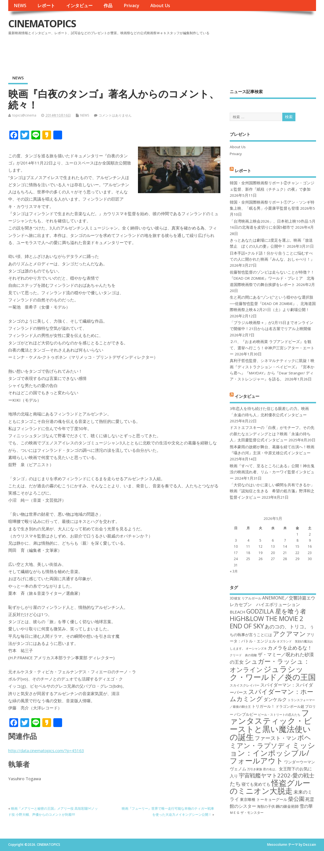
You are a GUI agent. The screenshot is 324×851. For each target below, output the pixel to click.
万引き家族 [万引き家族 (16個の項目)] (254, 769)
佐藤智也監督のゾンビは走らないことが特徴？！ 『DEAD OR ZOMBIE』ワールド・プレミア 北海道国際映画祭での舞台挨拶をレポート (272, 278)
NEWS (20, 5)
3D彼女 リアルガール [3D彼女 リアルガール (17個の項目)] (245, 598)
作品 (108, 5)
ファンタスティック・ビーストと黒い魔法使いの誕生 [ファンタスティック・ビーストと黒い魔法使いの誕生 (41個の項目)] (271, 724)
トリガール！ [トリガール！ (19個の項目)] (263, 706)
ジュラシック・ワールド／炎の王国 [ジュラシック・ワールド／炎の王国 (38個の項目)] (273, 673)
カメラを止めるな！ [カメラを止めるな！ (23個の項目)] (290, 647)
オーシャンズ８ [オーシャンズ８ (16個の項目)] (256, 648)
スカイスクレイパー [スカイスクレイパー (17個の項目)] (244, 685)
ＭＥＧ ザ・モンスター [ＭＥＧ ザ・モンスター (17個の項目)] (247, 812)
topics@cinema (24, 115)
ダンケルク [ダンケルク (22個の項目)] (275, 699)
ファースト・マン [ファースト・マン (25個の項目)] (276, 738)
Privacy (131, 5)
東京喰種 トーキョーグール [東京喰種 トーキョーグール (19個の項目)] (263, 799)
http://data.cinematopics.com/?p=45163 (46, 750)
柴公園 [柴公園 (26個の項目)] (296, 799)
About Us (160, 5)
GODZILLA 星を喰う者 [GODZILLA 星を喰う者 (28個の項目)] (276, 611)
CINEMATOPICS (42, 23)
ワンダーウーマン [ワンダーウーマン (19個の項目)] (299, 761)
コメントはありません (115, 115)
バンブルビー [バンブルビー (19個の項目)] (245, 714)
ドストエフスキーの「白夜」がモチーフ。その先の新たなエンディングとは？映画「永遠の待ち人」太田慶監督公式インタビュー (272, 433)
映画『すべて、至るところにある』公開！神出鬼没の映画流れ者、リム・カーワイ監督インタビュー (272, 472)
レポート (46, 5)
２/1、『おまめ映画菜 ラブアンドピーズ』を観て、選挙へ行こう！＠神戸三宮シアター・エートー (272, 347)
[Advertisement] (211, 52)
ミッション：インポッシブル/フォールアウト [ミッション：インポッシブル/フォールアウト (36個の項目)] (272, 753)
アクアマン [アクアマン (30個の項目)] (289, 633)
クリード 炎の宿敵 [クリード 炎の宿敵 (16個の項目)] (243, 655)
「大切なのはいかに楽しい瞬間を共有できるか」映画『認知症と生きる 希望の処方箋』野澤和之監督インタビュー (272, 491)
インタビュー (79, 5)
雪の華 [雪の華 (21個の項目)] (306, 806)
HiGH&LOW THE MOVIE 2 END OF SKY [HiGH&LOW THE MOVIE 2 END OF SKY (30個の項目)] (266, 622)
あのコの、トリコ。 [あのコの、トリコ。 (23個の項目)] (287, 626)
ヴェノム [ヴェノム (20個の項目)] (238, 768)
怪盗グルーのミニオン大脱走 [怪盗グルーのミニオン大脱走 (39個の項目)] (270, 786)
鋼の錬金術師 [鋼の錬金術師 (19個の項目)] (287, 806)
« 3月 (234, 571)
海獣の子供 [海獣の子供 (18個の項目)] (266, 806)
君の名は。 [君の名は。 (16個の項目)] (270, 769)
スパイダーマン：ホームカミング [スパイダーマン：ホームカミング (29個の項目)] (271, 695)
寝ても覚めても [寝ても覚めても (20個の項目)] (256, 784)
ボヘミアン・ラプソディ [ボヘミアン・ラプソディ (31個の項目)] (270, 741)
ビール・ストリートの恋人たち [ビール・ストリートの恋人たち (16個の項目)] (279, 715)
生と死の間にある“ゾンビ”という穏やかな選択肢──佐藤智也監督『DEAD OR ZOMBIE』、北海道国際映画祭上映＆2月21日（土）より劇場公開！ (273, 303)
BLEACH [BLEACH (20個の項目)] (237, 612)
